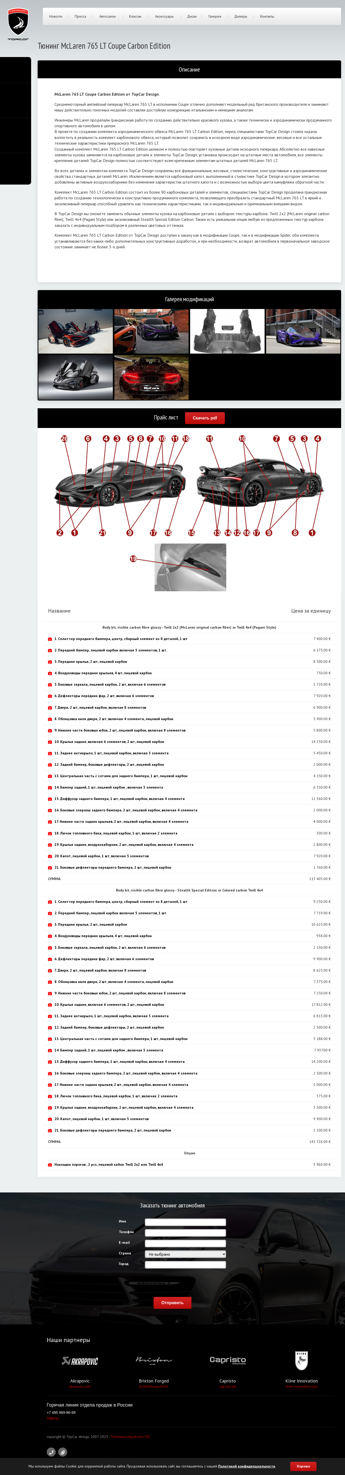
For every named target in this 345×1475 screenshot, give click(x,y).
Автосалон (107, 16)
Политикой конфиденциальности (246, 1466)
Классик (135, 16)
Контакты (267, 16)
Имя (122, 1221)
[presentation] (184, 1282)
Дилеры (240, 16)
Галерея (215, 16)
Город (123, 1263)
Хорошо (303, 1466)
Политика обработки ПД (130, 1436)
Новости (55, 16)
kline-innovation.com (302, 1386)
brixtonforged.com (153, 1386)
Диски (192, 16)
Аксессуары (164, 16)
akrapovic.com (80, 1386)
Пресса (80, 16)
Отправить (172, 1303)
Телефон (126, 1232)
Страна (125, 1253)
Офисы (53, 1418)
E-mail (124, 1242)
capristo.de (227, 1386)
